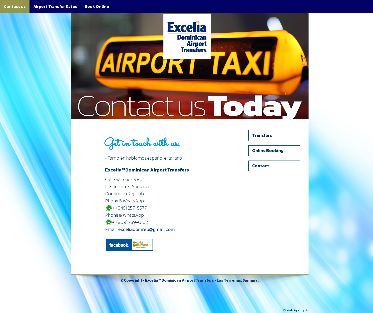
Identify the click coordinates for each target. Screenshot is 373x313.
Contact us (15, 6)
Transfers (262, 135)
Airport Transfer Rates (55, 6)
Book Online (97, 6)
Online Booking (268, 150)
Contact (260, 165)
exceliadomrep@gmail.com (146, 229)
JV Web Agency (296, 310)
